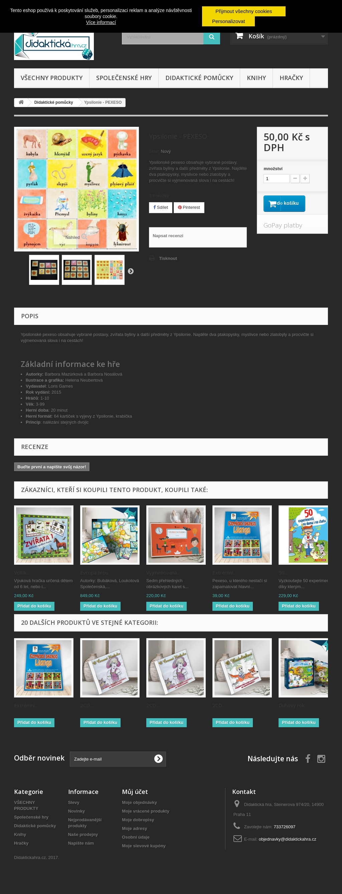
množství (273, 168)
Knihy (256, 78)
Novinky (76, 811)
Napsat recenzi (168, 235)
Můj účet (135, 792)
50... (283, 572)
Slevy (73, 802)
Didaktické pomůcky (199, 78)
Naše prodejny (83, 834)
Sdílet (160, 207)
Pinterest (189, 207)
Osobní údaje (135, 837)
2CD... (218, 705)
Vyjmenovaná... (163, 572)
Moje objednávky (139, 802)
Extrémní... (224, 572)
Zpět (130, 271)
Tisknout (168, 258)
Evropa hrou (94, 572)
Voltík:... (22, 572)
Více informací (101, 22)
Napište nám (81, 843)
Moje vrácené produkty (145, 811)
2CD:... (87, 705)
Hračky (291, 78)
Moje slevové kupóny (144, 845)
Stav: (154, 151)
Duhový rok (292, 705)
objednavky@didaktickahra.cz (287, 839)
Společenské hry (124, 78)
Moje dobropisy (138, 819)
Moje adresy (134, 828)
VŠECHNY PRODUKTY (51, 78)
